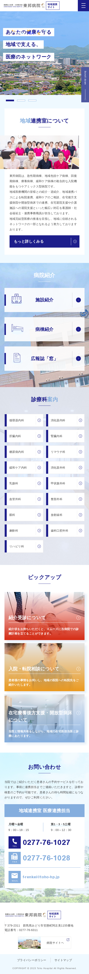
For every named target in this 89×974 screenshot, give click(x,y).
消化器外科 (58, 467)
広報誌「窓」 (44, 358)
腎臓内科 (57, 436)
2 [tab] (21, 100)
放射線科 (57, 514)
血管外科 (15, 499)
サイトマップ (63, 960)
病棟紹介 (44, 329)
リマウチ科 (58, 451)
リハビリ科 (16, 546)
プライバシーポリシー (31, 960)
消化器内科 (58, 420)
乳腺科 (13, 483)
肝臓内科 (15, 436)
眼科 (12, 514)
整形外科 (57, 499)
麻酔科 (13, 530)
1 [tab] (10, 100)
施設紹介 (44, 299)
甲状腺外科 (58, 483)
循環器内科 (16, 420)
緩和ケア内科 (18, 467)
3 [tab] (32, 100)
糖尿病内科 (16, 451)
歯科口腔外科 (59, 530)
